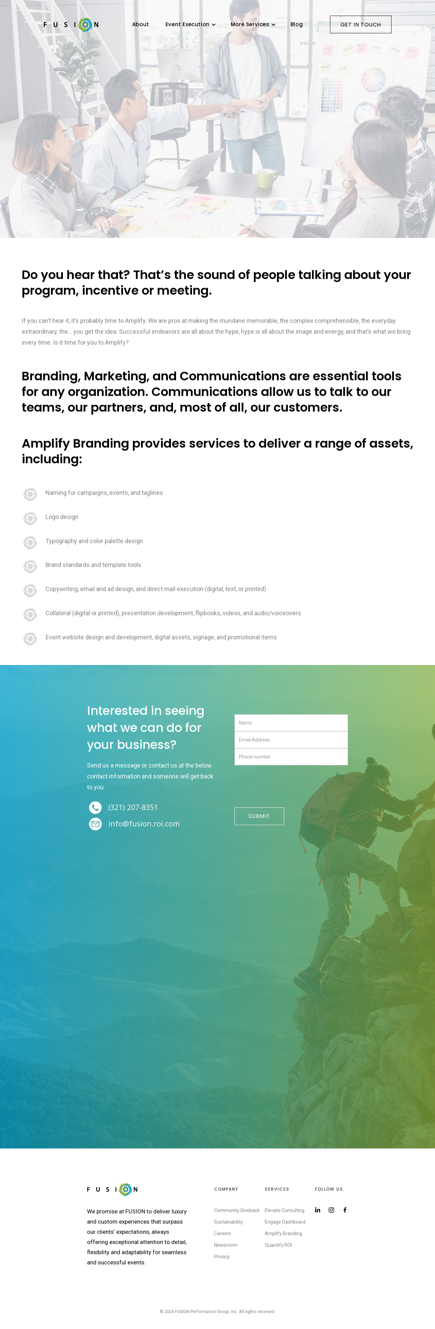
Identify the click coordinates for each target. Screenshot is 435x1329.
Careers (222, 1233)
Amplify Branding (283, 1233)
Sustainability (228, 1222)
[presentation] (286, 786)
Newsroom (226, 1245)
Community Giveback (237, 1210)
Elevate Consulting (284, 1210)
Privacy (222, 1256)
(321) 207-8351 (133, 808)
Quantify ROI (278, 1245)
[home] (71, 24)
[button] (190, 24)
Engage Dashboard (285, 1222)
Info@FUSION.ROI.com (144, 824)
